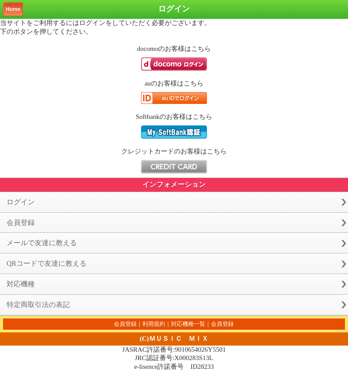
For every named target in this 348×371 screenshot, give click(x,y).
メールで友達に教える (42, 242)
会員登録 (21, 222)
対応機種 (21, 284)
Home (13, 9)
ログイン (21, 202)
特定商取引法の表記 (38, 304)
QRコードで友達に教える (47, 263)
